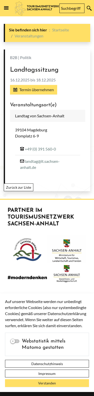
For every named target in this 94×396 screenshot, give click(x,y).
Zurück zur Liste (18, 187)
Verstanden (47, 383)
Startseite (60, 29)
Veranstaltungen (29, 35)
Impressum (47, 373)
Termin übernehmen (33, 89)
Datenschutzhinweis (47, 364)
